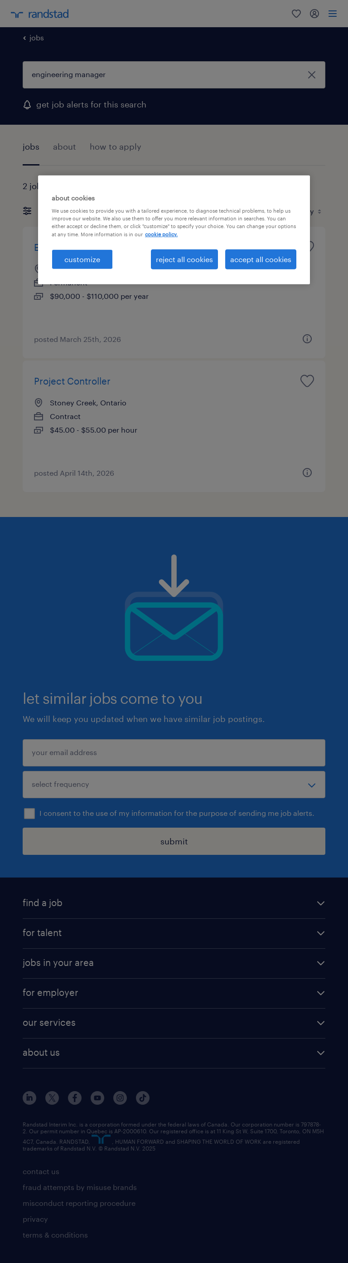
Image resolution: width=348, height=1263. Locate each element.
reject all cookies (184, 258)
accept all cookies (260, 258)
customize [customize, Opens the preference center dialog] (82, 258)
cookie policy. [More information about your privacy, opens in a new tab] (161, 234)
